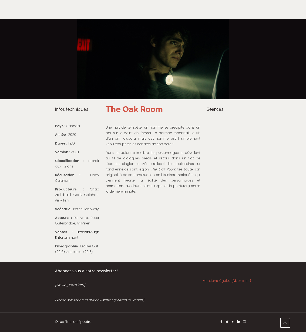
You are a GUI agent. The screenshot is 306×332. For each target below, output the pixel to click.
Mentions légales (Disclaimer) (227, 280)
